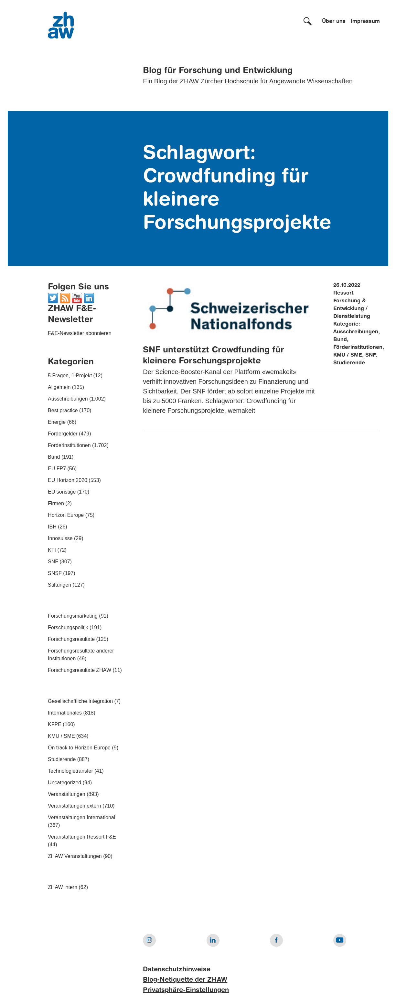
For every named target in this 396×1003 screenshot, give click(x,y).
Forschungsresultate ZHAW (79, 670)
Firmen (56, 503)
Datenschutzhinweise (176, 969)
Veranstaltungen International (81, 817)
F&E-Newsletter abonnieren (80, 333)
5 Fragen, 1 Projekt (70, 375)
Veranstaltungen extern (74, 806)
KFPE (54, 724)
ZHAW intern (62, 887)
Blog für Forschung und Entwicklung (218, 71)
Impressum (365, 21)
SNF (53, 561)
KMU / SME (61, 736)
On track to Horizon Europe (79, 747)
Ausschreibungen (68, 399)
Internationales (65, 713)
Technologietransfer (70, 771)
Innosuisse (60, 538)
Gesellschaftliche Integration (80, 701)
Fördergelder (63, 433)
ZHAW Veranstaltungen (75, 856)
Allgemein (59, 387)
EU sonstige (62, 492)
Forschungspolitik (68, 627)
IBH (52, 526)
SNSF (55, 573)
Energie (57, 422)
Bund (54, 457)
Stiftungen (59, 585)
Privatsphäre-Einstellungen (186, 990)
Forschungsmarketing (73, 616)
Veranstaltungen (66, 794)
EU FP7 (57, 468)
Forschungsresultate (71, 639)
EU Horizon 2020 (67, 480)
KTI (52, 550)
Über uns (334, 21)
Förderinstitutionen (69, 445)
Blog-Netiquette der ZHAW (185, 980)
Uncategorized (64, 782)
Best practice (63, 410)
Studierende (62, 759)
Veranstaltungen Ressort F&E (82, 837)
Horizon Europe (66, 515)
